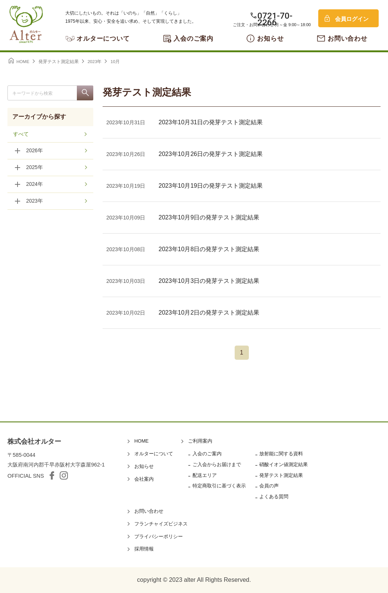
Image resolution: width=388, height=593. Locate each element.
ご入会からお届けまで (217, 464)
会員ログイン (352, 19)
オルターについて (103, 38)
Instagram (64, 475)
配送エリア (205, 475)
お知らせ (270, 38)
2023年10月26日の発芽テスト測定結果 (211, 154)
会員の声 (269, 486)
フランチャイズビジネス (161, 524)
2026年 (34, 151)
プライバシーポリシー (158, 536)
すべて (21, 134)
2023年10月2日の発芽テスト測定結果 (209, 312)
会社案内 (144, 479)
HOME (141, 441)
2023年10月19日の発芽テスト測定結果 (211, 185)
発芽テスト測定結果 (281, 475)
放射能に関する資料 (281, 453)
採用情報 (144, 549)
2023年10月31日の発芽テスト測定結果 (211, 122)
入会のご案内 (193, 38)
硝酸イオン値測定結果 (283, 464)
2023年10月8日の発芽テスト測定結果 (209, 249)
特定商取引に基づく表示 (219, 486)
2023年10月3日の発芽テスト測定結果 (209, 281)
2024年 (34, 185)
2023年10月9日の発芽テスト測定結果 (209, 217)
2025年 (34, 168)
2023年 (34, 202)
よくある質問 (273, 496)
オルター (26, 24)
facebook (52, 475)
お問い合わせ (347, 38)
